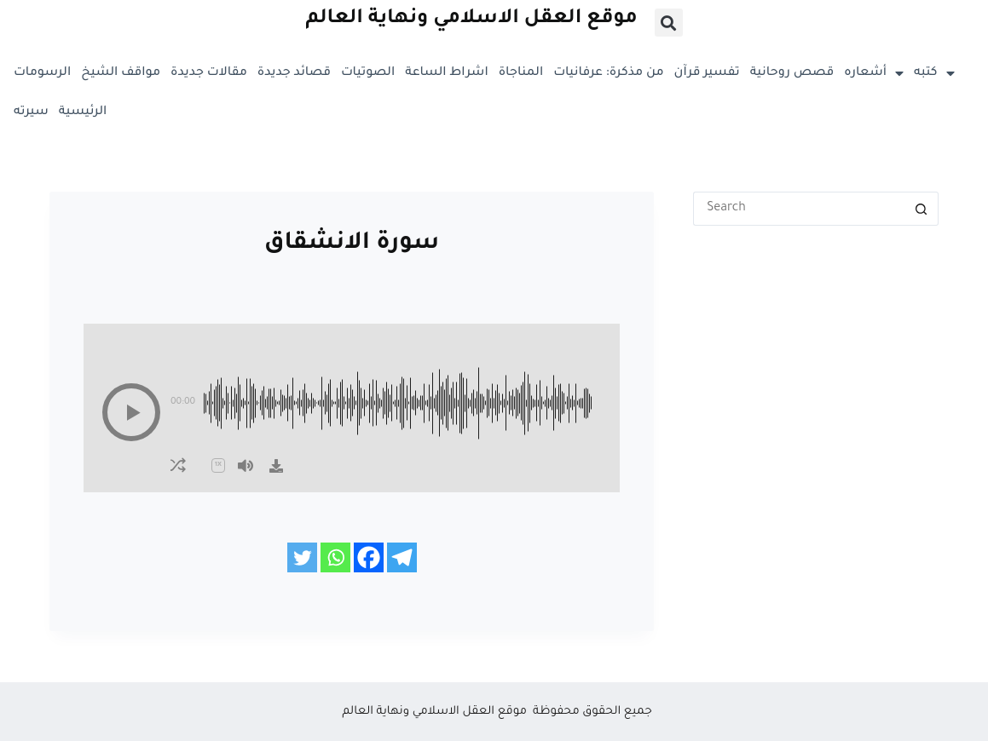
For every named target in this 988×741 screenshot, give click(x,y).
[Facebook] (369, 557)
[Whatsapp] (335, 557)
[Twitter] (302, 557)
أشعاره (874, 73)
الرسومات (42, 73)
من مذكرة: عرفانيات (608, 73)
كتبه (934, 73)
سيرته (31, 112)
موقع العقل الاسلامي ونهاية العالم (471, 19)
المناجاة (521, 73)
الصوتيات (368, 73)
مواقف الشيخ (120, 73)
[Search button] (921, 209)
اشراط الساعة (446, 73)
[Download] (276, 466)
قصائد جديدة (294, 73)
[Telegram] (402, 557)
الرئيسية (83, 112)
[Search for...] (798, 209)
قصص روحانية (792, 73)
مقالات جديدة (208, 73)
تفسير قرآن (707, 73)
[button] (669, 23)
